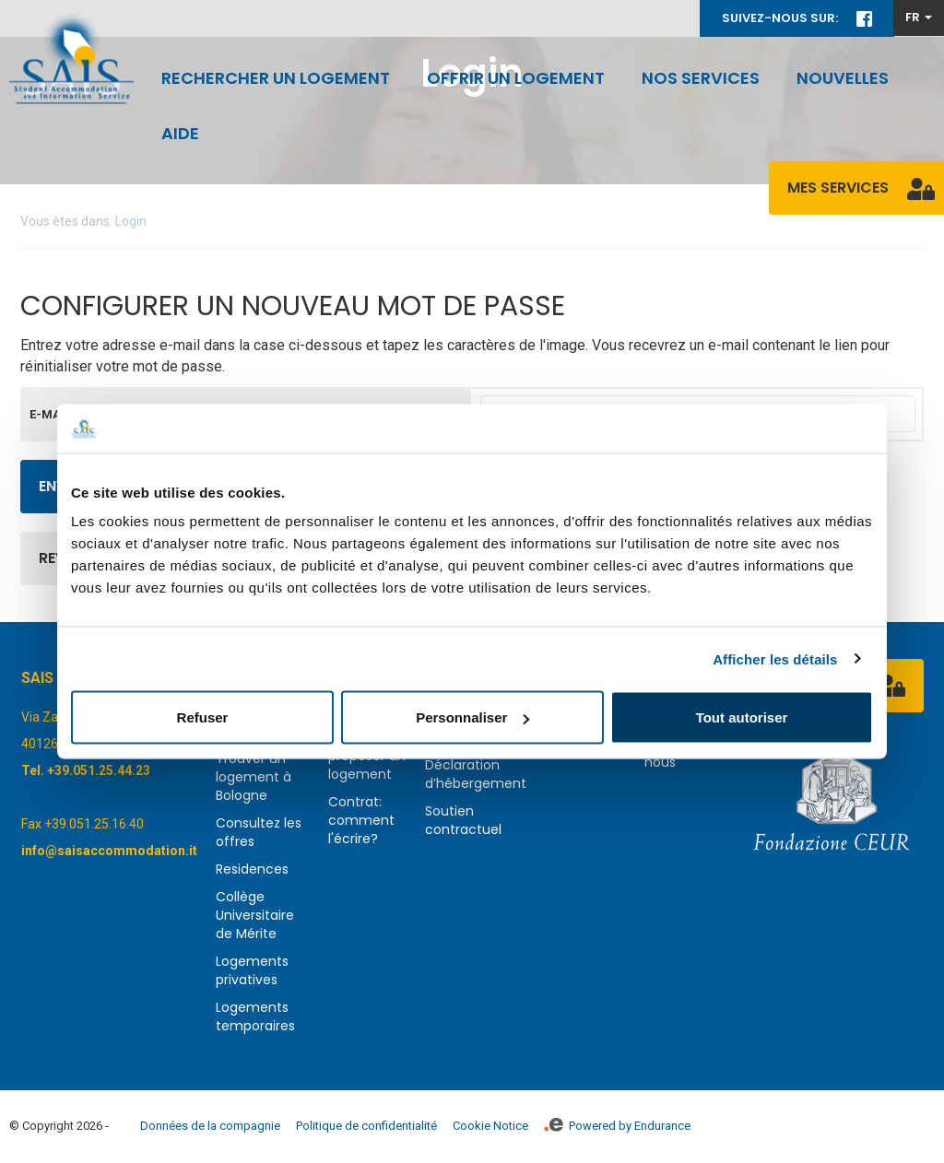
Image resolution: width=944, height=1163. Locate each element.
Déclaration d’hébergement (475, 774)
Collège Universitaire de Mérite (255, 915)
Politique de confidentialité (366, 1126)
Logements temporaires (255, 1016)
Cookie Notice (490, 1126)
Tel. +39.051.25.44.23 (85, 770)
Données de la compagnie (210, 1126)
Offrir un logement (516, 77)
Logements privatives (252, 970)
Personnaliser (472, 717)
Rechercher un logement (275, 77)
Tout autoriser (742, 717)
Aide (180, 133)
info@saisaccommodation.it (109, 850)
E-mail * (54, 414)
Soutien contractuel (463, 820)
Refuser (203, 717)
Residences (252, 869)
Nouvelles (842, 77)
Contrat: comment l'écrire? (361, 820)
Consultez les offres (258, 832)
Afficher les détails (775, 658)
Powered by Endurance (617, 1126)
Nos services (701, 77)
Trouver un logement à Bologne (253, 777)
